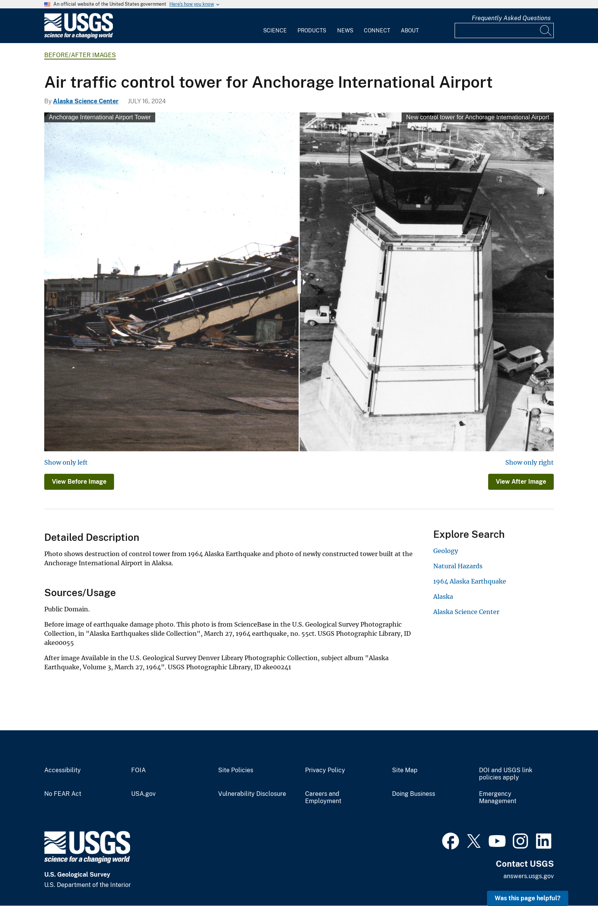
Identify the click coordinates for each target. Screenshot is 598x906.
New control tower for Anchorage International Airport (477, 117)
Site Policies (235, 770)
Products (311, 30)
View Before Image (79, 481)
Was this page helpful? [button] (528, 898)
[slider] (299, 282)
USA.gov (143, 794)
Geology (445, 551)
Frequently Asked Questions (511, 18)
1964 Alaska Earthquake (469, 581)
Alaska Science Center (86, 101)
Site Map (405, 770)
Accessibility (62, 770)
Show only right (529, 462)
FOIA (138, 770)
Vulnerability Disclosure (252, 794)
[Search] (546, 30)
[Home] (78, 36)
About (410, 30)
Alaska (443, 596)
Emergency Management (497, 798)
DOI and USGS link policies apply (505, 774)
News (345, 30)
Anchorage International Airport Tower (100, 117)
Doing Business (413, 794)
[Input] (504, 30)
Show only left (66, 462)
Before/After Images (80, 55)
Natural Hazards (457, 566)
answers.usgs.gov (528, 876)
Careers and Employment (323, 798)
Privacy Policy (325, 770)
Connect (377, 30)
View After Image (521, 481)
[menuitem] (275, 26)
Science (275, 30)
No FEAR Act (62, 794)
